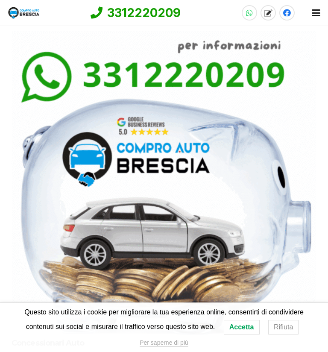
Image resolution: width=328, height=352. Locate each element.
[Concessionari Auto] (164, 182)
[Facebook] (287, 13)
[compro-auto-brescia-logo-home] (24, 12)
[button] (316, 13)
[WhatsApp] (249, 13)
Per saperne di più (164, 342)
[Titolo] (268, 13)
